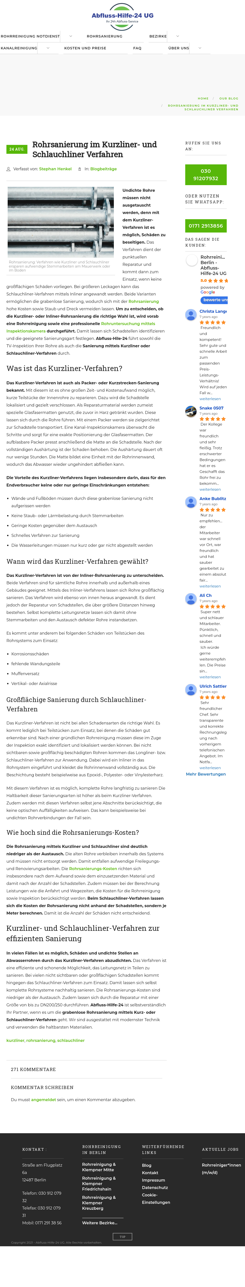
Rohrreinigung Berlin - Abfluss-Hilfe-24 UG (217, 306)
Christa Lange (214, 352)
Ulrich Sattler (213, 727)
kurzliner (15, 1081)
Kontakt (150, 1213)
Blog (146, 1206)
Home (203, 139)
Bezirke (171, 46)
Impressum (153, 1221)
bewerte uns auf (223, 340)
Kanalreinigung (23, 79)
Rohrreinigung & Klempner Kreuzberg (99, 1243)
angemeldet (43, 1140)
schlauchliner (71, 1081)
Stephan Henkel (55, 209)
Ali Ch (206, 636)
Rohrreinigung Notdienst (34, 46)
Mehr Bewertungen (206, 815)
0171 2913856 (206, 267)
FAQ (150, 79)
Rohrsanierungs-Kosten (93, 909)
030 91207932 (205, 215)
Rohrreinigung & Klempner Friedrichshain (99, 1224)
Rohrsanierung (113, 46)
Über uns (195, 79)
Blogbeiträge (103, 209)
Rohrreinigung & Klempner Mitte (99, 1208)
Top (122, 1277)
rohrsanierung (41, 1081)
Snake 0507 (212, 449)
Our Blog (229, 139)
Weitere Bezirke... (100, 1263)
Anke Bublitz (213, 539)
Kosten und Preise (94, 79)
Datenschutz (155, 1228)
